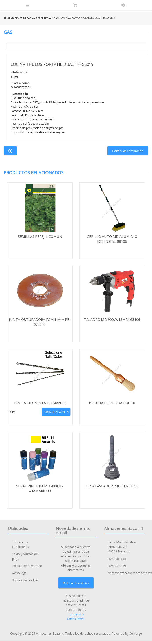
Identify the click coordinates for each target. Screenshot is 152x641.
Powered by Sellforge (127, 634)
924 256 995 (117, 559)
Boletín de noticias (76, 583)
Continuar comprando (127, 151)
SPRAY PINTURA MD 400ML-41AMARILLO (39, 489)
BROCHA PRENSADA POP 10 (112, 403)
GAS (56, 18)
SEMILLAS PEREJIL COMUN (40, 236)
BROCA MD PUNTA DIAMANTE (39, 403)
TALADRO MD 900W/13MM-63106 (112, 319)
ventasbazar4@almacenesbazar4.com (126, 573)
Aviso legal (19, 573)
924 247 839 (117, 566)
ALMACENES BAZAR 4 (19, 18)
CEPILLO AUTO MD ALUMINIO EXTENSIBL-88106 (112, 239)
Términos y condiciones (20, 544)
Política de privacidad (27, 566)
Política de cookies (25, 580)
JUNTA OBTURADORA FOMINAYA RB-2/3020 (40, 322)
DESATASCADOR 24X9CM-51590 (112, 486)
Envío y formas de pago (25, 556)
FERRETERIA (43, 18)
